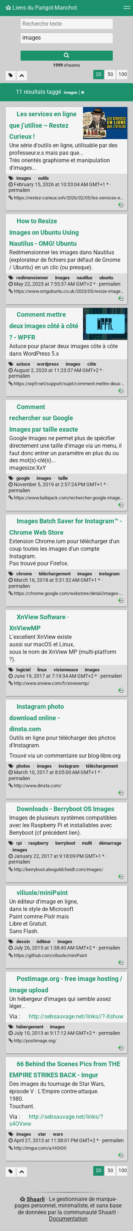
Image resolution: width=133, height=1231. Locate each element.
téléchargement (55, 573)
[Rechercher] (67, 56)
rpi (19, 843)
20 (98, 74)
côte (91, 364)
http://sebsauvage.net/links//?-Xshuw (76, 1016)
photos (23, 766)
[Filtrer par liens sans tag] (11, 76)
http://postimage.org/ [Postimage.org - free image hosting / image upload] (32, 1040)
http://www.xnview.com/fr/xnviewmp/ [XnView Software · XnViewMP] (49, 683)
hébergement (29, 1026)
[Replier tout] (22, 76)
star (42, 1134)
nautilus (85, 277)
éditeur (44, 941)
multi (87, 843)
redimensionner (32, 277)
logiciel (23, 669)
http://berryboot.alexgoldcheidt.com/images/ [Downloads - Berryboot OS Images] (56, 869)
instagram (109, 573)
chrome (24, 573)
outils (43, 178)
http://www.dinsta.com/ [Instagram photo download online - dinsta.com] (35, 785)
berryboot (65, 843)
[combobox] (67, 37)
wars (58, 1134)
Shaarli (36, 1199)
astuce (23, 364)
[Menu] (127, 10)
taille (63, 478)
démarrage (110, 843)
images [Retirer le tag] (74, 92)
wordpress (48, 364)
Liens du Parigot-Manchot (41, 7)
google (23, 478)
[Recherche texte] (67, 23)
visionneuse (66, 669)
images (23, 178)
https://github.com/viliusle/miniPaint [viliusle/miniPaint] (48, 955)
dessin (23, 941)
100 (122, 74)
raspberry (38, 843)
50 (110, 74)
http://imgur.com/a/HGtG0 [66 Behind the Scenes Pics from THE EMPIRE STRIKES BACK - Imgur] (37, 1148)
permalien (60, 188)
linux (42, 669)
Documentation (68, 1218)
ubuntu (106, 277)
